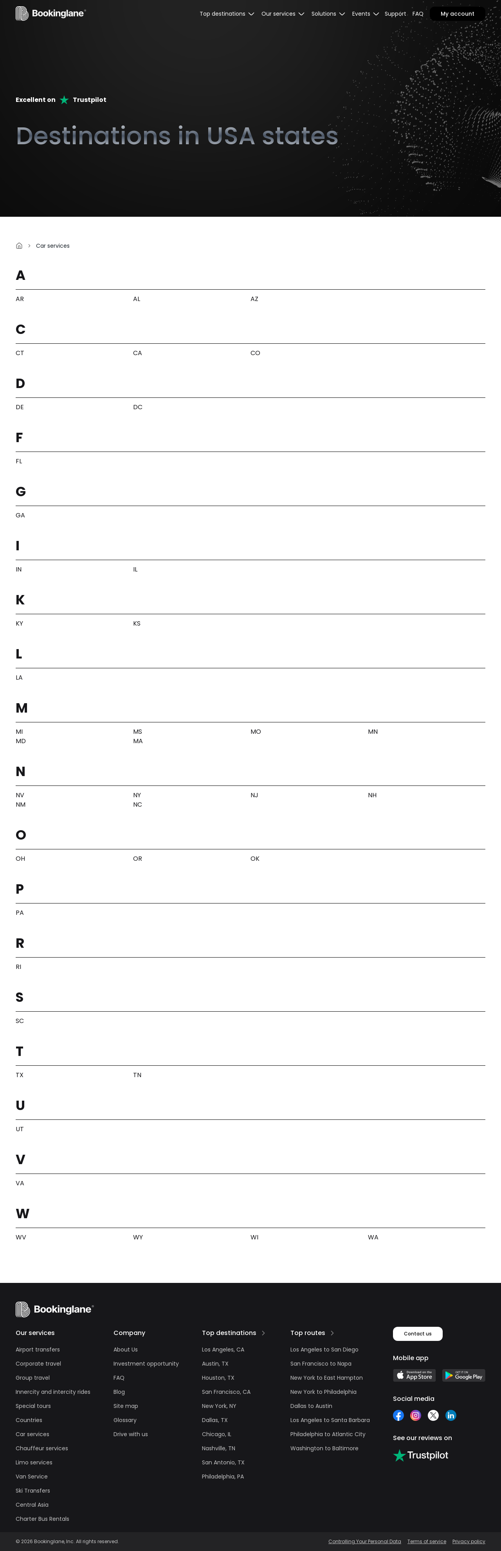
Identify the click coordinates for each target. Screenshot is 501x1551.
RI (18, 966)
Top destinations (229, 1332)
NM (20, 804)
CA (137, 352)
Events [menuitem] (366, 14)
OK (255, 858)
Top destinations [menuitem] (227, 14)
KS (137, 623)
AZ (254, 298)
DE (20, 407)
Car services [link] (53, 246)
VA (20, 1183)
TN (137, 1074)
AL (136, 298)
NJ (254, 795)
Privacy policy (468, 1541)
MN (373, 731)
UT (20, 1129)
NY (137, 795)
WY (138, 1237)
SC (20, 1020)
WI (254, 1237)
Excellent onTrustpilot (61, 99)
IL (135, 569)
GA (20, 515)
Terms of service (426, 1541)
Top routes (307, 1332)
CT (20, 352)
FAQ (418, 14)
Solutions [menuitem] (329, 14)
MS (137, 731)
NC (137, 804)
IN (19, 569)
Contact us (418, 1333)
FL (19, 461)
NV (20, 795)
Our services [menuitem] (283, 14)
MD (21, 741)
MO (255, 731)
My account (457, 14)
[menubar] (227, 14)
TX (19, 1074)
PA (20, 912)
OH (20, 858)
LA (19, 677)
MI (19, 731)
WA (373, 1237)
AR (20, 298)
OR (137, 858)
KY (19, 623)
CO (255, 352)
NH (372, 795)
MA (138, 741)
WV (21, 1237)
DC (137, 407)
